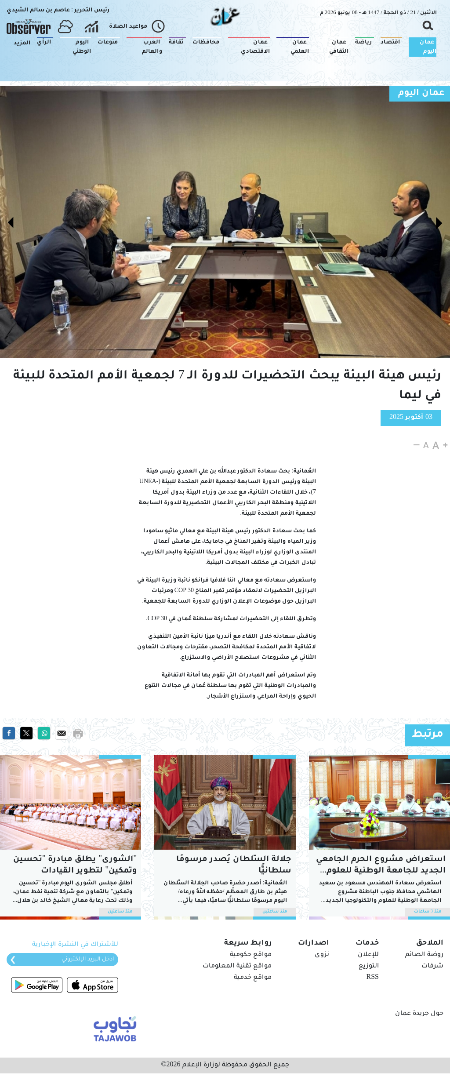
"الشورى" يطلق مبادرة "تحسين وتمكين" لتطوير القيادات (75, 865)
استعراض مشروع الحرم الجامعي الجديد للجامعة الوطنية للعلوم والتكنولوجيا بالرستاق (381, 866)
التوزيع (369, 966)
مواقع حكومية (251, 955)
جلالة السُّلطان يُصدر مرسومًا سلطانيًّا (233, 865)
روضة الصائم (424, 955)
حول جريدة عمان (419, 1014)
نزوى (322, 955)
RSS (373, 978)
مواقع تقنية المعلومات (237, 966)
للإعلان (368, 955)
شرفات (432, 966)
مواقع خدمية (253, 978)
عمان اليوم (421, 93)
